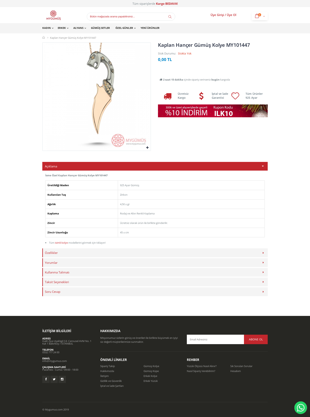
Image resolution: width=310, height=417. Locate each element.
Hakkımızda (107, 371)
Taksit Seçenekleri (57, 282)
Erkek (62, 28)
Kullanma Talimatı (57, 272)
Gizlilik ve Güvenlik (111, 381)
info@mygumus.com (54, 361)
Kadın (46, 28)
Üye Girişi (217, 15)
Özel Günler (124, 28)
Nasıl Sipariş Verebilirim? (201, 371)
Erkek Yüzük (151, 381)
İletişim (104, 376)
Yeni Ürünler (150, 28)
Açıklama (51, 166)
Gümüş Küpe (151, 371)
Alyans (78, 28)
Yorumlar (51, 263)
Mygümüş (43, 37)
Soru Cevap (52, 292)
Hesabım (235, 371)
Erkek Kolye (150, 376)
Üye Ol (231, 15)
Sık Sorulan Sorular (241, 366)
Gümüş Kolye (151, 366)
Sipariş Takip (107, 366)
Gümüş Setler (100, 28)
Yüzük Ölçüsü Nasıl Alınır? (202, 366)
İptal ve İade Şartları (112, 386)
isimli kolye (61, 242)
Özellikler (51, 253)
